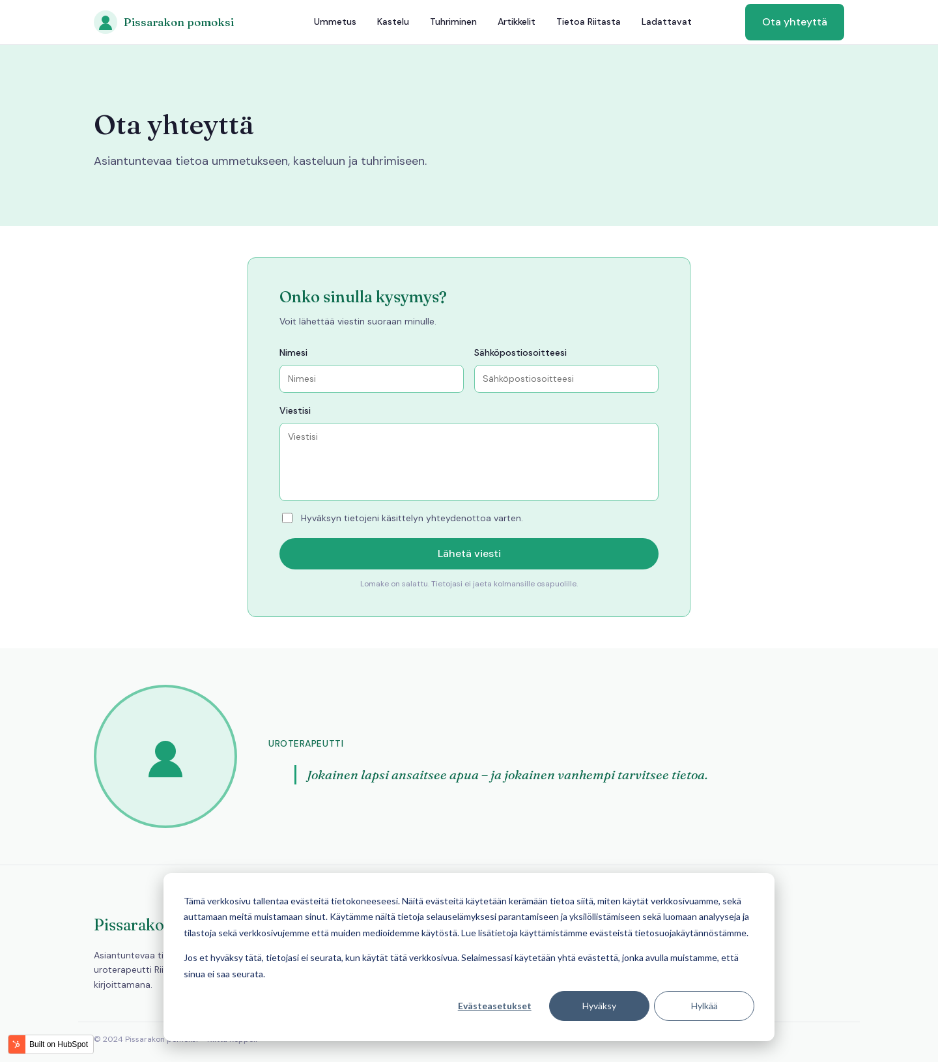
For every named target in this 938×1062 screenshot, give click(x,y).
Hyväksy (599, 1005)
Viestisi (295, 410)
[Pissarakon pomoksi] (164, 22)
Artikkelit (516, 21)
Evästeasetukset (495, 1005)
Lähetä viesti (469, 553)
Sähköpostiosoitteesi (520, 352)
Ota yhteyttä (794, 22)
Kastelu (393, 21)
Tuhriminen (453, 21)
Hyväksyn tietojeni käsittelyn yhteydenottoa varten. (402, 518)
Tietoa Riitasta (588, 21)
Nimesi (293, 352)
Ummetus (335, 21)
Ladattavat (667, 21)
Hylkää (704, 1005)
